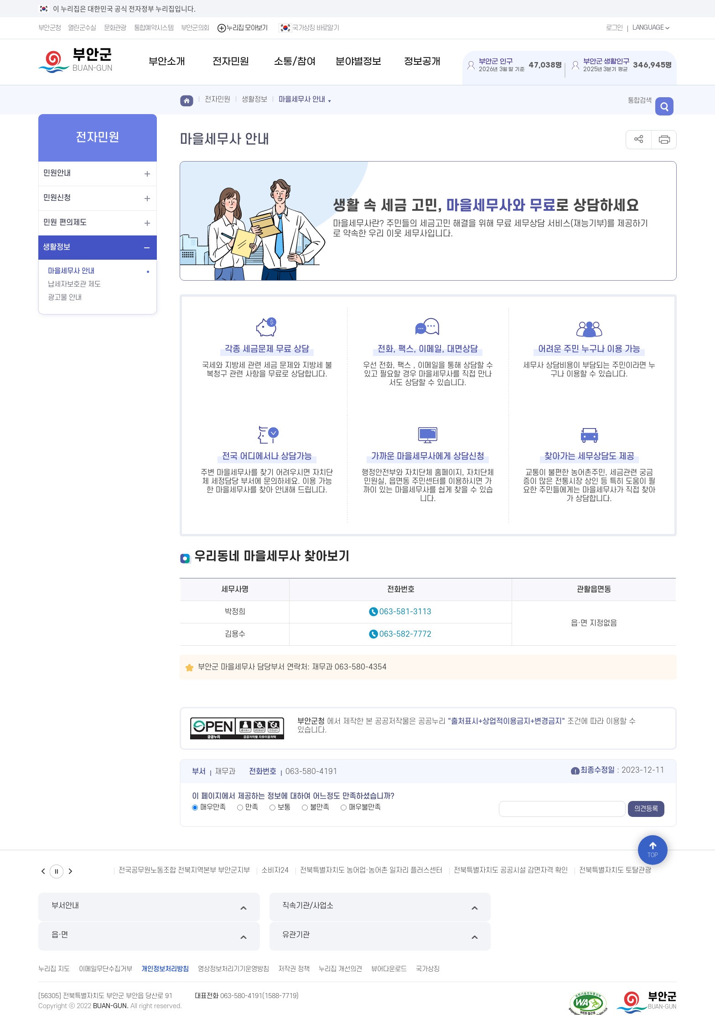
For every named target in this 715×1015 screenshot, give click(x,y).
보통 (284, 807)
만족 (251, 807)
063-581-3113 (405, 612)
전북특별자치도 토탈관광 (615, 870)
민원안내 (57, 173)
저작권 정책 (294, 939)
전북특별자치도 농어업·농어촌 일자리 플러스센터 (371, 870)
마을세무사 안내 (71, 271)
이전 (42, 871)
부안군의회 (195, 28)
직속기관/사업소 (276, 907)
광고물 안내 (65, 297)
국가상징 (428, 939)
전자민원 (230, 62)
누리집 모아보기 (243, 28)
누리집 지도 (54, 939)
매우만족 (213, 807)
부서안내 (114, 907)
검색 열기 (667, 100)
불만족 (319, 807)
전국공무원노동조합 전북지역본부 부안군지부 (184, 870)
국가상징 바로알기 (310, 27)
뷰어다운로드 (389, 939)
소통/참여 (295, 62)
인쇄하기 (663, 140)
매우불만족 (365, 807)
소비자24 (275, 870)
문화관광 (115, 28)
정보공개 (422, 62)
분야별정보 (358, 62)
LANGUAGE (651, 27)
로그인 (613, 28)
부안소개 (167, 62)
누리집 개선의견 (340, 939)
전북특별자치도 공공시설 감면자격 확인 (511, 870)
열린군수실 (82, 28)
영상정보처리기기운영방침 (233, 939)
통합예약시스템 (154, 28)
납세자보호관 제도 (74, 284)
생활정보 (56, 247)
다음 (70, 871)
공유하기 (638, 140)
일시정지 (56, 871)
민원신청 (57, 198)
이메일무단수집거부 (105, 939)
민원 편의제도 (65, 223)
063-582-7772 (405, 634)
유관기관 (601, 907)
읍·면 (439, 907)
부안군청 (49, 28)
